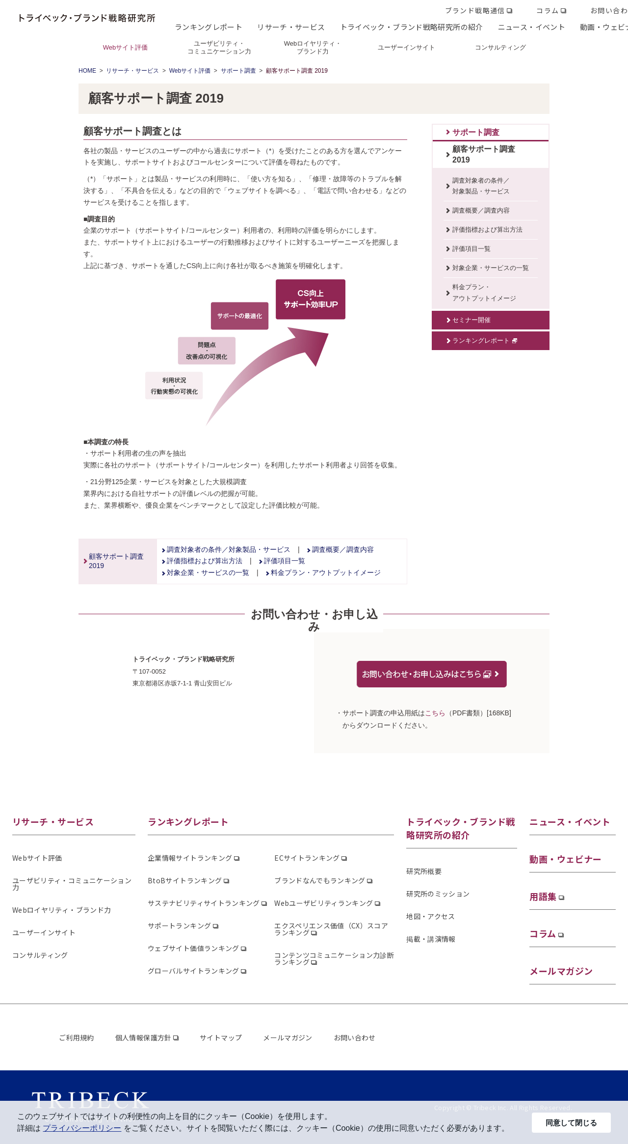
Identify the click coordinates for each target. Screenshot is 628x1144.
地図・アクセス (430, 916)
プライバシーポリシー (82, 1128)
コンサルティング (40, 955)
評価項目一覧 (284, 561)
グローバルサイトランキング (193, 971)
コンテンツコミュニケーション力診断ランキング (334, 958)
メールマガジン (561, 970)
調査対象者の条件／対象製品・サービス (228, 549)
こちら (435, 713)
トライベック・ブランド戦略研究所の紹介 (411, 27)
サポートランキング (179, 925)
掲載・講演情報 (430, 939)
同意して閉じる (571, 1122)
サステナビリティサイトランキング (204, 903)
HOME (87, 70)
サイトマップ (221, 1037)
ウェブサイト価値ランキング (193, 948)
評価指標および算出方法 (204, 561)
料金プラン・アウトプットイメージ (326, 572)
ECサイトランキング (307, 858)
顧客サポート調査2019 (483, 154)
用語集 (542, 896)
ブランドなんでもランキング (320, 880)
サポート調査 (238, 70)
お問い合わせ (355, 1037)
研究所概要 (424, 871)
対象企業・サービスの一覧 (208, 572)
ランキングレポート (208, 27)
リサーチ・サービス (291, 27)
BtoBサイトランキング (185, 880)
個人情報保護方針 (143, 1037)
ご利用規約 (76, 1037)
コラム (547, 10)
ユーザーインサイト (44, 932)
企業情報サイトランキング (190, 858)
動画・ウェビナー (565, 858)
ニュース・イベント (531, 27)
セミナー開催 (471, 320)
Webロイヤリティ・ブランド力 (61, 910)
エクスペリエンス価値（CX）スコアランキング (331, 929)
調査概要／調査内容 (343, 549)
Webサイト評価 (189, 70)
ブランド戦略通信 (475, 10)
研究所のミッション (438, 894)
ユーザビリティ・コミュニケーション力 (71, 883)
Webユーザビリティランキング (323, 903)
